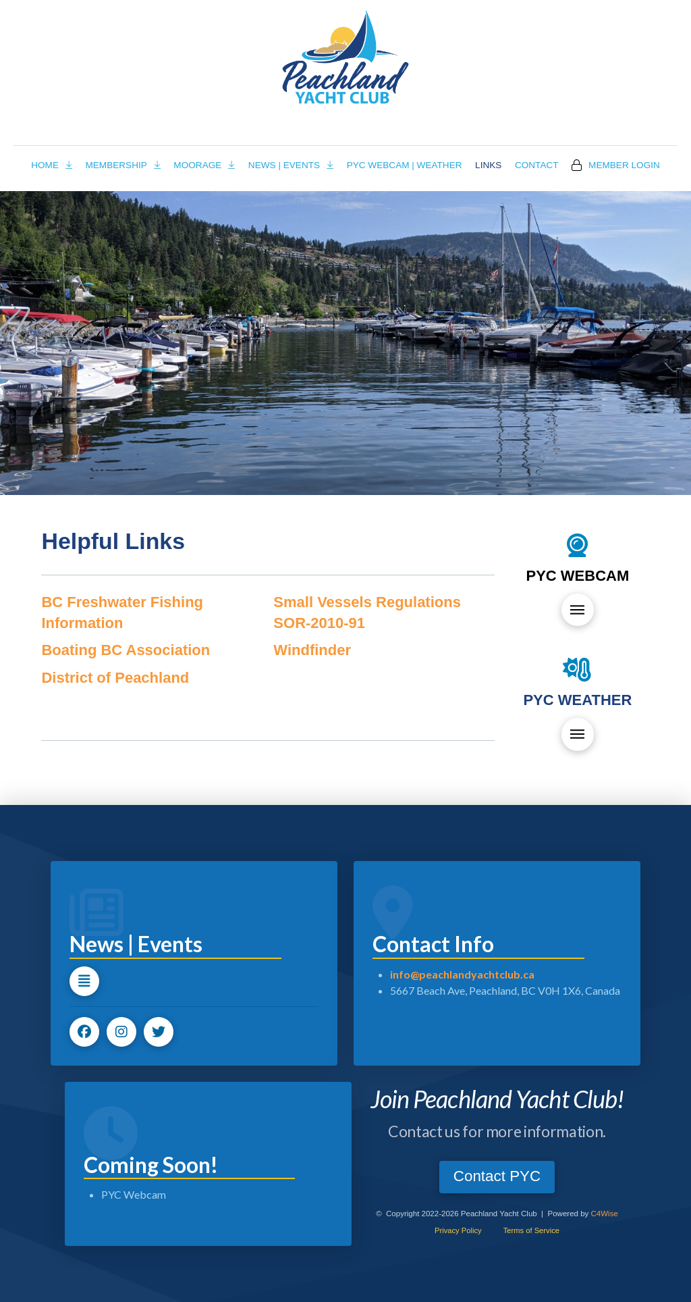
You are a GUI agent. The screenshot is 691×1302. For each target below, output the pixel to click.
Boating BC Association (125, 650)
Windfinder (312, 650)
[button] (577, 610)
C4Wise (604, 1213)
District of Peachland (115, 677)
